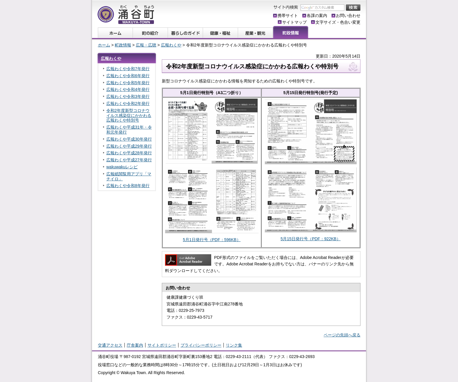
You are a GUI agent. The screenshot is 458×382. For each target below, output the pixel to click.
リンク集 (234, 345)
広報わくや (171, 45)
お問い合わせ (348, 15)
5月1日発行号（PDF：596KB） (212, 239)
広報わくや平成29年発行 (129, 146)
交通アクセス (110, 345)
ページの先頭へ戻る (342, 335)
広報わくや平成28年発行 (129, 153)
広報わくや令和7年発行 (128, 68)
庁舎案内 (135, 345)
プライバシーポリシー (201, 345)
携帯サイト (287, 15)
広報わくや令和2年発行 (128, 103)
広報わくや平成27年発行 (129, 160)
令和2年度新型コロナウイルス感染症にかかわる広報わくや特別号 (128, 115)
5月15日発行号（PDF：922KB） (311, 238)
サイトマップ (294, 22)
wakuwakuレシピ (122, 167)
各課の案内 (317, 15)
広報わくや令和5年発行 (128, 82)
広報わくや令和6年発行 (128, 75)
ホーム (104, 45)
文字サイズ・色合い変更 (337, 22)
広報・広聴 (146, 45)
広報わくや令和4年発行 (128, 89)
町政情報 (123, 45)
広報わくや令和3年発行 (128, 96)
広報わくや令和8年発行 (128, 185)
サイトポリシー (162, 345)
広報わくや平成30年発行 (129, 139)
